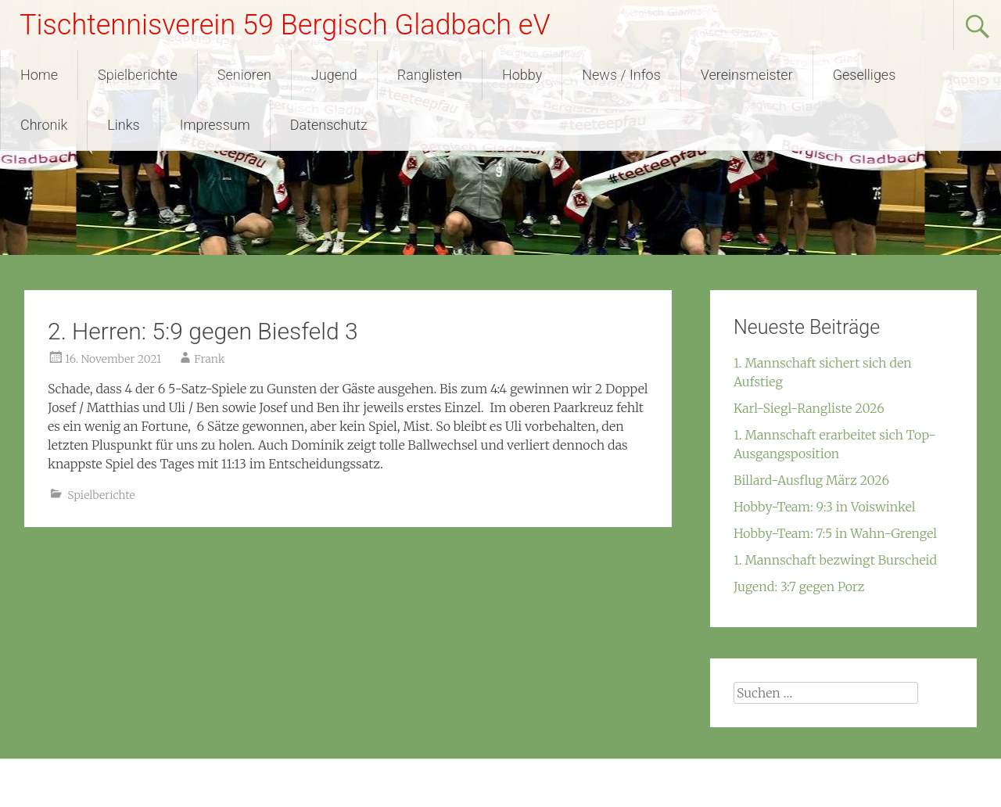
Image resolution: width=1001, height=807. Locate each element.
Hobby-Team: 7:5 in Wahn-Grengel (835, 533)
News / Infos (621, 74)
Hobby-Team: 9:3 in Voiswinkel (825, 507)
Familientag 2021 (80, 568)
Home (39, 74)
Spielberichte (138, 74)
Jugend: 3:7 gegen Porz (799, 586)
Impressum (215, 125)
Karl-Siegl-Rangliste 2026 (809, 408)
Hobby (522, 74)
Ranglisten (429, 74)
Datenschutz (329, 125)
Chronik (43, 125)
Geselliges (864, 74)
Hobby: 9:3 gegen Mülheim (587, 568)
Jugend (334, 74)
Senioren (244, 74)
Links (123, 125)
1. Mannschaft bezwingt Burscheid (835, 560)
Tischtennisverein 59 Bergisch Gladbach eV (285, 25)
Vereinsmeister (747, 74)
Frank (209, 359)
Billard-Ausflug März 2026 (811, 480)
